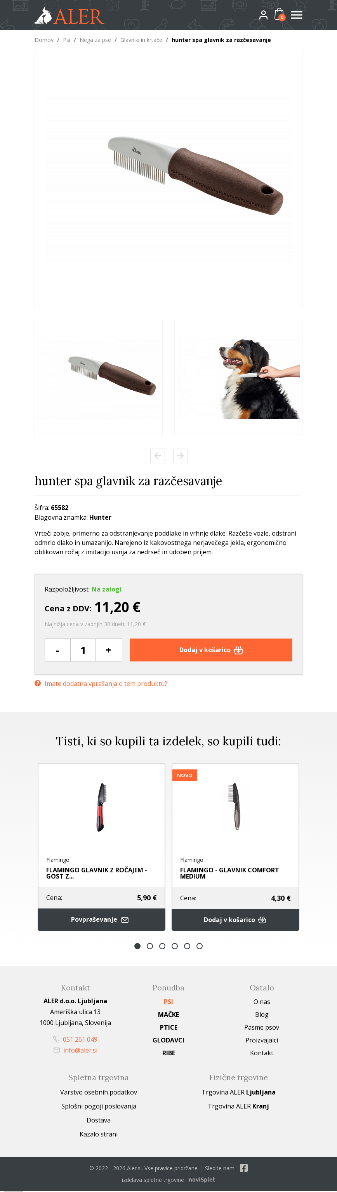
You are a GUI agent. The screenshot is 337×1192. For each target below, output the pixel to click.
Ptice (168, 1028)
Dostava (99, 1121)
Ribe (168, 1054)
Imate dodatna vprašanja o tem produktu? (101, 683)
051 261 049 (75, 1040)
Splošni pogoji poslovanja (98, 1107)
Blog (262, 1015)
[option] (99, 377)
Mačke (168, 1015)
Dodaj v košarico (211, 650)
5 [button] (187, 947)
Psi (66, 40)
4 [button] (175, 947)
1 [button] (137, 947)
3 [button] (162, 947)
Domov (44, 40)
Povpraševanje (101, 920)
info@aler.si (75, 1051)
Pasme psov (261, 1028)
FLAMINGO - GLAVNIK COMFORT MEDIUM (229, 873)
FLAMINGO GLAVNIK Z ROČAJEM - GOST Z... (96, 873)
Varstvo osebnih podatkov (98, 1093)
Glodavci (168, 1041)
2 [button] (150, 947)
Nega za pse (95, 40)
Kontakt (261, 1054)
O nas (262, 1003)
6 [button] (199, 947)
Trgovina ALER (239, 1093)
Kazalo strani (99, 1135)
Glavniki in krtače (141, 40)
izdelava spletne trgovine (153, 1181)
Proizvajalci (261, 1041)
